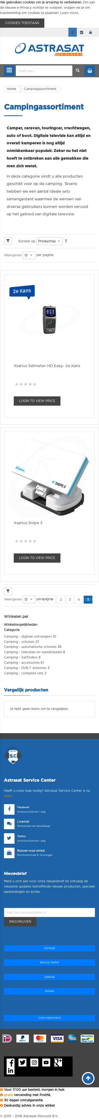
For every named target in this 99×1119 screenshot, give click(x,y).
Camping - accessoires (22, 662)
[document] (49, 14)
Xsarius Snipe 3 (28, 523)
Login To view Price (37, 400)
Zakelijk (49, 977)
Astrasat (49, 948)
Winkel (49, 991)
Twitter (21, 836)
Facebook (23, 807)
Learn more (69, 13)
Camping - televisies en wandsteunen (33, 652)
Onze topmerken (49, 1018)
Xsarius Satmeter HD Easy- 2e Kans (47, 366)
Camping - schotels (19, 641)
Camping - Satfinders (20, 657)
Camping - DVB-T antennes (25, 668)
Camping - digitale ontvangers (28, 636)
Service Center (49, 962)
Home (11, 89)
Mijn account (72, 32)
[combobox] (44, 70)
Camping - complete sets (24, 673)
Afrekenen (81, 32)
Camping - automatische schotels (30, 646)
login (90, 32)
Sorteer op (26, 241)
